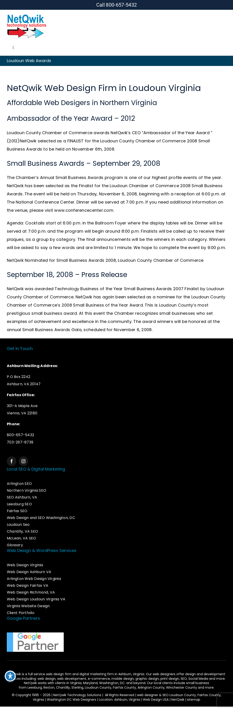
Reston (48, 687)
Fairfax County (124, 687)
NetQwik (177, 699)
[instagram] (23, 461)
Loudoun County (98, 687)
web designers (164, 674)
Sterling (77, 687)
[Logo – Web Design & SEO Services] (26, 15)
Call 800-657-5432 (116, 5)
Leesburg (35, 687)
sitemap (193, 699)
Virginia (75, 683)
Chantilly (63, 687)
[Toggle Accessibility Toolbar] (10, 676)
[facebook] (11, 461)
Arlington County (151, 687)
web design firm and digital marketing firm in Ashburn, (89, 674)
